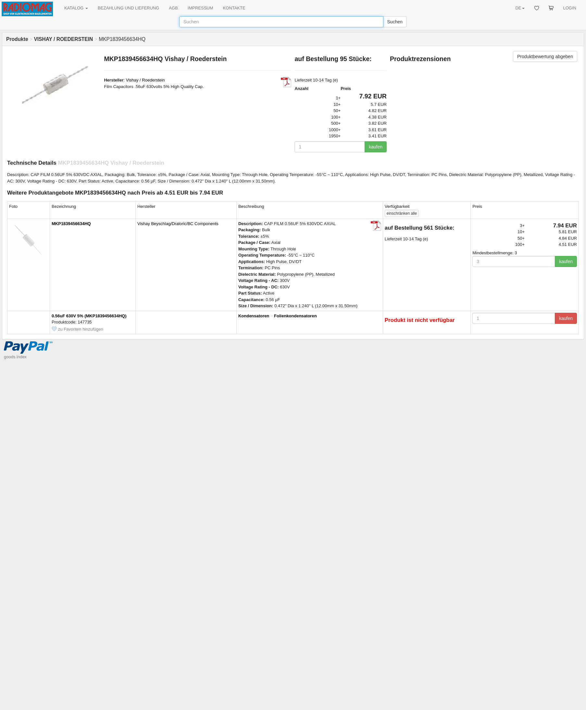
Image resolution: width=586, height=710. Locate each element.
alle (402, 213)
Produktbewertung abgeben (545, 56)
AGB (173, 8)
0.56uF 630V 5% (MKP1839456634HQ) (89, 315)
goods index (15, 356)
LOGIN (569, 8)
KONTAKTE (234, 8)
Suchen (395, 21)
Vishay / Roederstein (145, 80)
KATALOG (76, 8)
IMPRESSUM (200, 8)
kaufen (375, 146)
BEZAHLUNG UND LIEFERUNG (128, 8)
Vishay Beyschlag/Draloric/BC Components (177, 223)
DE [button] (519, 8)
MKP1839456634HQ (71, 223)
